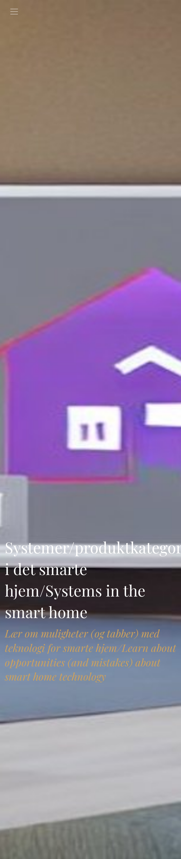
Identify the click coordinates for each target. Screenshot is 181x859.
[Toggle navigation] (14, 11)
